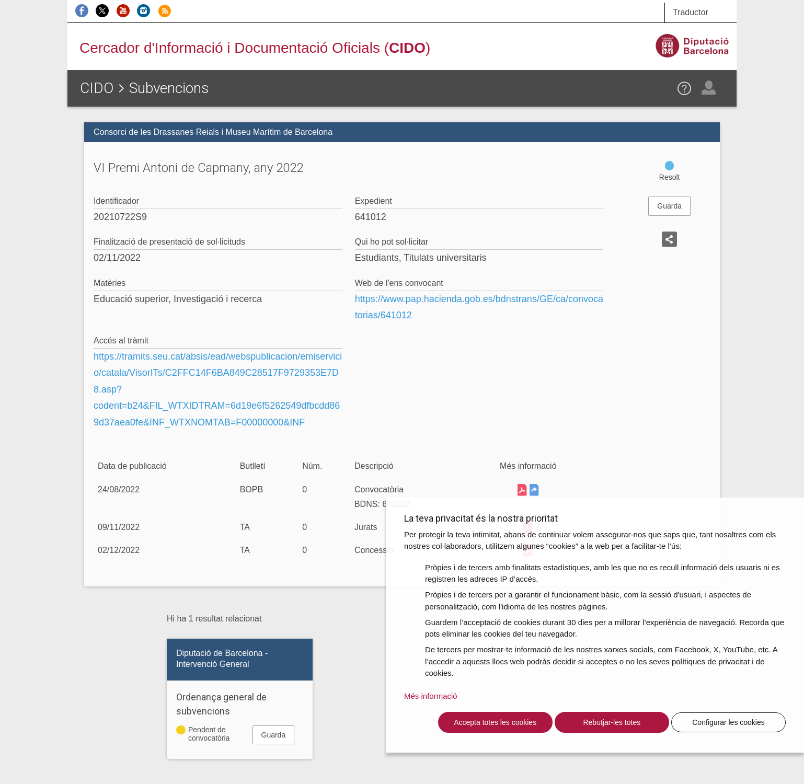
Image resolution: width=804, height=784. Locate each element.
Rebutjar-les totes (611, 722)
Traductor (690, 12)
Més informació (430, 695)
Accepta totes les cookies (495, 722)
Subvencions (169, 88)
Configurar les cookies (728, 722)
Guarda (669, 206)
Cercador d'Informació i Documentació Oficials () (254, 48)
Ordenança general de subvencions (221, 704)
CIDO (96, 88)
